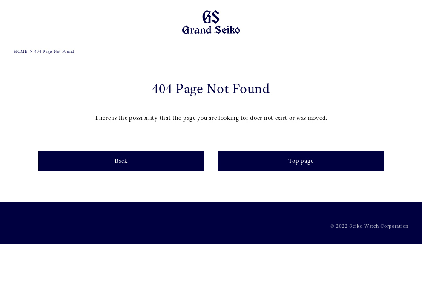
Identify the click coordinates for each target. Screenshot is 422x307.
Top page (301, 161)
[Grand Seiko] (211, 21)
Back (121, 161)
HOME (21, 51)
